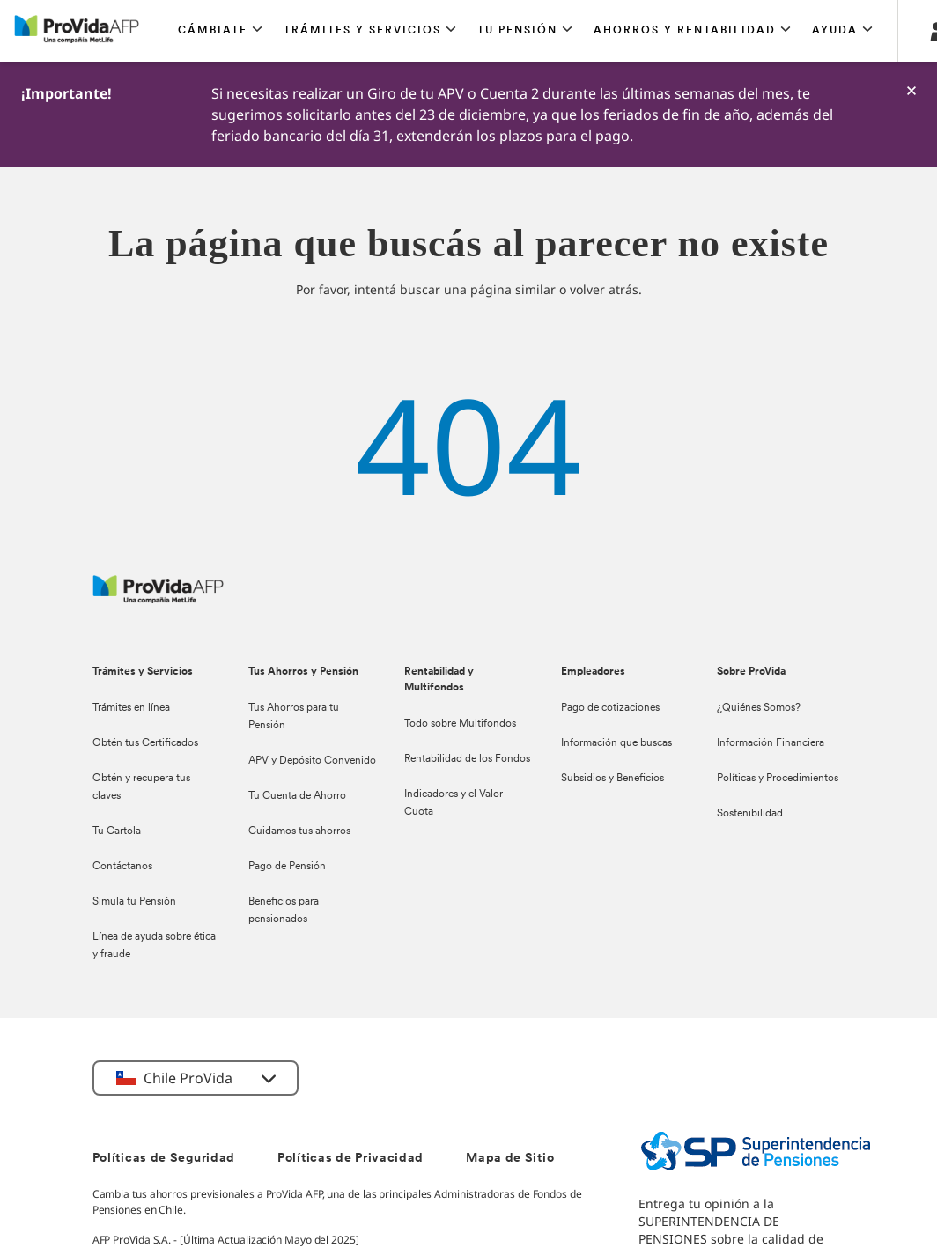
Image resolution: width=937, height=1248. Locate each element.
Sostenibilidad (750, 814)
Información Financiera (770, 743)
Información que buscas (616, 743)
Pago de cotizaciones (610, 708)
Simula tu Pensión (134, 902)
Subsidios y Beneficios (612, 778)
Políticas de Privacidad (350, 1158)
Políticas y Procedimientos (777, 778)
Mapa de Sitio (510, 1158)
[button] (220, 31)
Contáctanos (122, 866)
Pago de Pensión (287, 866)
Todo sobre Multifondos (460, 724)
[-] (911, 90)
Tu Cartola (116, 831)
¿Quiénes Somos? (759, 708)
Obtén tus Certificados (145, 743)
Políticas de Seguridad (163, 1158)
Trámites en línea (131, 708)
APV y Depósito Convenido (312, 761)
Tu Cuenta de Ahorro (297, 796)
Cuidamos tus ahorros (299, 831)
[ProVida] (158, 598)
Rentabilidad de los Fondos (467, 759)
